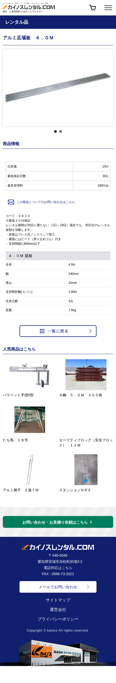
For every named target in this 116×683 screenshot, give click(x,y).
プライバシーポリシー (58, 619)
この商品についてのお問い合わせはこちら (41, 202)
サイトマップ (58, 600)
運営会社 (58, 609)
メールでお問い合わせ (58, 587)
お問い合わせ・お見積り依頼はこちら (55, 522)
